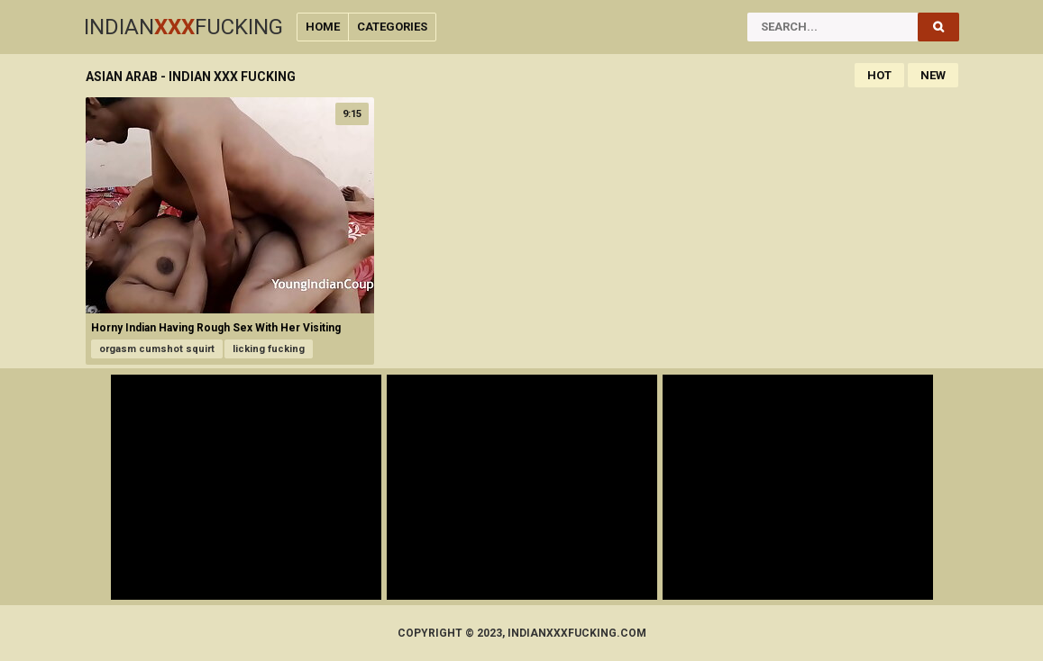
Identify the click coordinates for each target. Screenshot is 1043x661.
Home (323, 26)
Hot (879, 75)
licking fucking (269, 349)
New (933, 75)
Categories (392, 26)
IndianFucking (183, 27)
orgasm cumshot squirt (157, 349)
